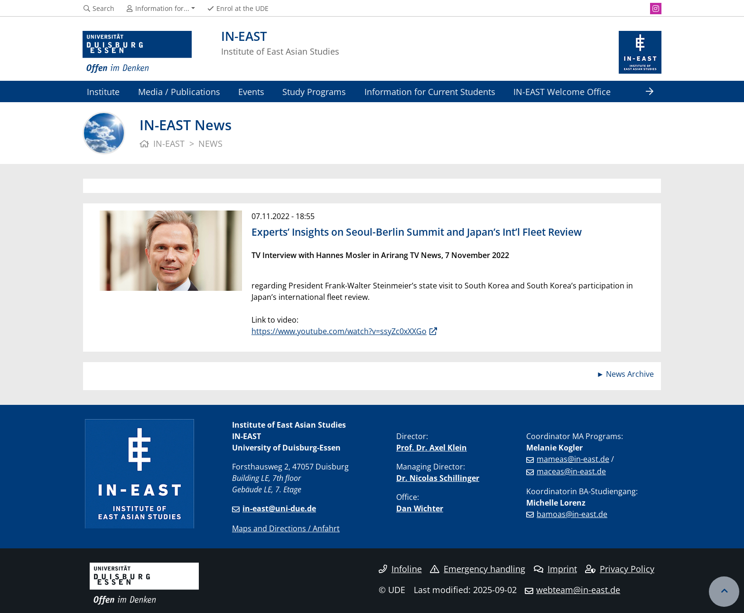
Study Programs (314, 91)
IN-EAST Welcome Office (562, 91)
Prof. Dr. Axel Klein (431, 447)
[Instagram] (655, 8)
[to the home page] (137, 52)
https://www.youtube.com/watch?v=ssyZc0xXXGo (339, 331)
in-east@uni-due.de (279, 508)
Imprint (555, 569)
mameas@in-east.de (573, 459)
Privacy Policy (619, 569)
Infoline (400, 569)
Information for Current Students (429, 91)
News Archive (630, 374)
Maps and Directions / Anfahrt (286, 528)
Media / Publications (179, 91)
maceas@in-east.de (571, 471)
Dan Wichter (419, 508)
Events (251, 91)
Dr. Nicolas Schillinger (437, 478)
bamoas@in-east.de (572, 514)
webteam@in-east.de (578, 589)
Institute (103, 91)
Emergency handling (477, 569)
